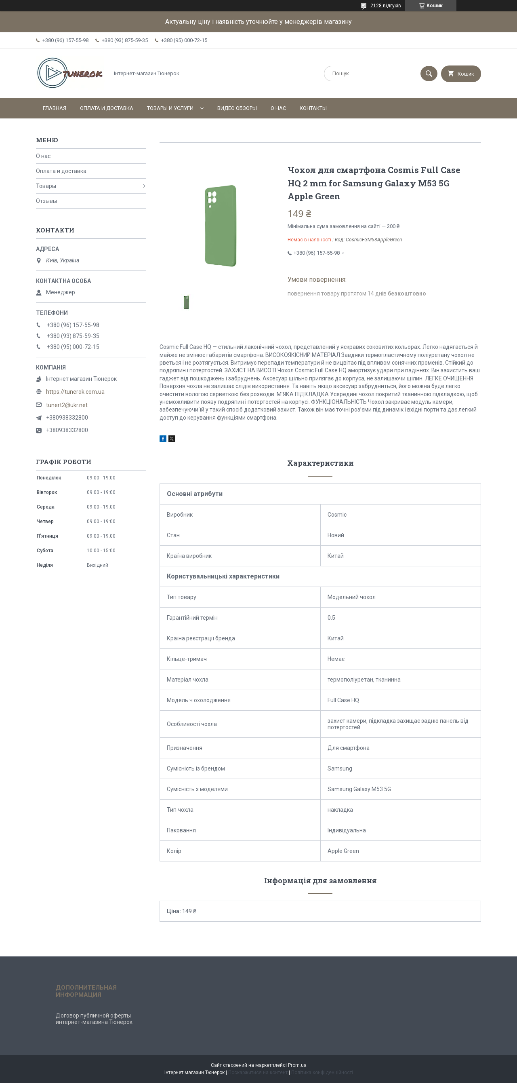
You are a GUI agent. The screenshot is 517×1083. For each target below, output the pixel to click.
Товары (46, 186)
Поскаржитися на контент (258, 1072)
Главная (54, 108)
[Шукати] (428, 73)
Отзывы (46, 201)
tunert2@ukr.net (67, 405)
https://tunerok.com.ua (75, 391)
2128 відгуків (385, 5)
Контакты (313, 108)
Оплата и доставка (106, 108)
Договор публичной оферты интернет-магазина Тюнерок (94, 1018)
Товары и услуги (170, 108)
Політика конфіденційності (322, 1072)
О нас (278, 108)
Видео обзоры (237, 108)
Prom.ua (297, 1065)
